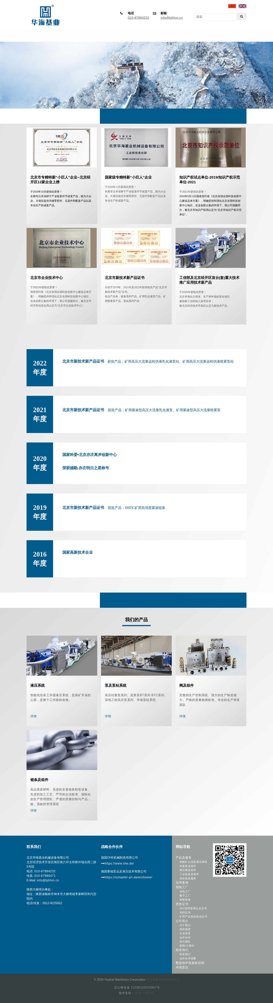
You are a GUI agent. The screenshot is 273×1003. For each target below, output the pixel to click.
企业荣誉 (185, 933)
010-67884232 (138, 17)
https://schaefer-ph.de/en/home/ (126, 877)
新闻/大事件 (187, 945)
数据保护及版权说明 (190, 962)
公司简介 (182, 921)
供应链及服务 (188, 878)
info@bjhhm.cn (172, 17)
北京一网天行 (144, 993)
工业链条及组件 (189, 874)
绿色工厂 (185, 891)
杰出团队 (185, 941)
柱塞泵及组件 (188, 866)
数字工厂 (185, 895)
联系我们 (182, 950)
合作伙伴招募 (188, 958)
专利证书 (185, 912)
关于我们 (185, 925)
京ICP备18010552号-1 (162, 979)
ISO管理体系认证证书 (193, 908)
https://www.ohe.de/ (117, 863)
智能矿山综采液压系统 (193, 861)
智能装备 (185, 899)
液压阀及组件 (188, 870)
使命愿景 (185, 929)
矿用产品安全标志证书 (193, 916)
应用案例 (182, 882)
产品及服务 (184, 857)
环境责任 (182, 967)
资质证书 (182, 904)
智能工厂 (182, 887)
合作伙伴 (185, 937)
